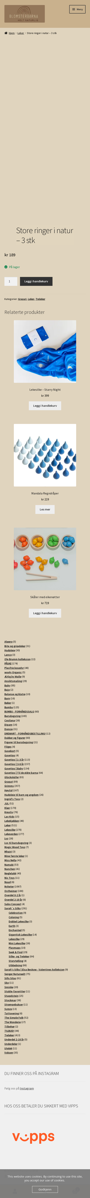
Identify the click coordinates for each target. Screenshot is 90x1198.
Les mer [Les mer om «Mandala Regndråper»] (45, 509)
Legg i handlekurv (36, 281)
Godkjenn (45, 1189)
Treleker (40, 299)
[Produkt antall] (11, 281)
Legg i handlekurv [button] (45, 406)
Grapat (22, 299)
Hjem (12, 33)
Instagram (27, 1088)
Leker (21, 33)
